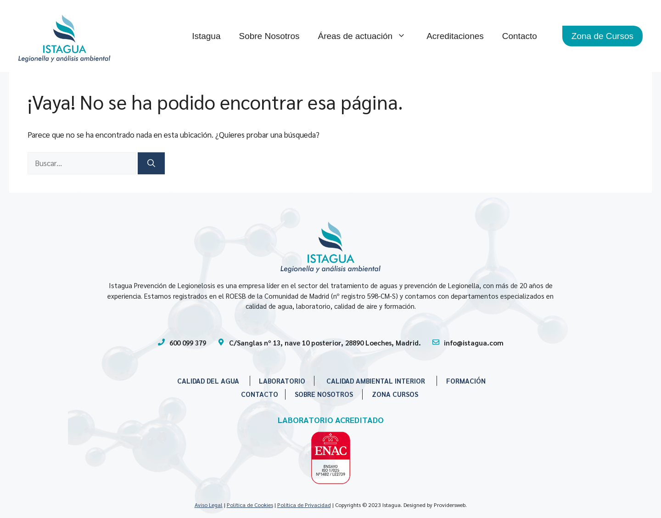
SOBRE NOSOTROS (324, 394)
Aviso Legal (209, 504)
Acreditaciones (455, 36)
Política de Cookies (250, 504)
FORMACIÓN (466, 380)
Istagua (206, 36)
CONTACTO (259, 394)
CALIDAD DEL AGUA (208, 380)
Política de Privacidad (304, 504)
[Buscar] (151, 163)
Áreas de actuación (367, 36)
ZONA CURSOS (395, 394)
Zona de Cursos (602, 36)
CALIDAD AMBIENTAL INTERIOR (375, 380)
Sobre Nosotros (269, 36)
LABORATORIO (282, 380)
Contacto (519, 36)
